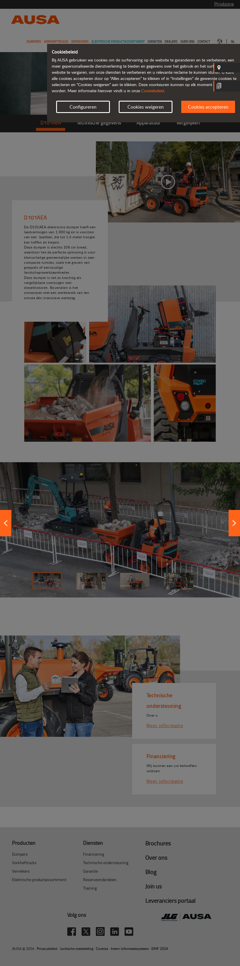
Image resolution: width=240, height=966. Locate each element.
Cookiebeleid (152, 90)
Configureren (83, 107)
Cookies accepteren (208, 107)
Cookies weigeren (145, 107)
